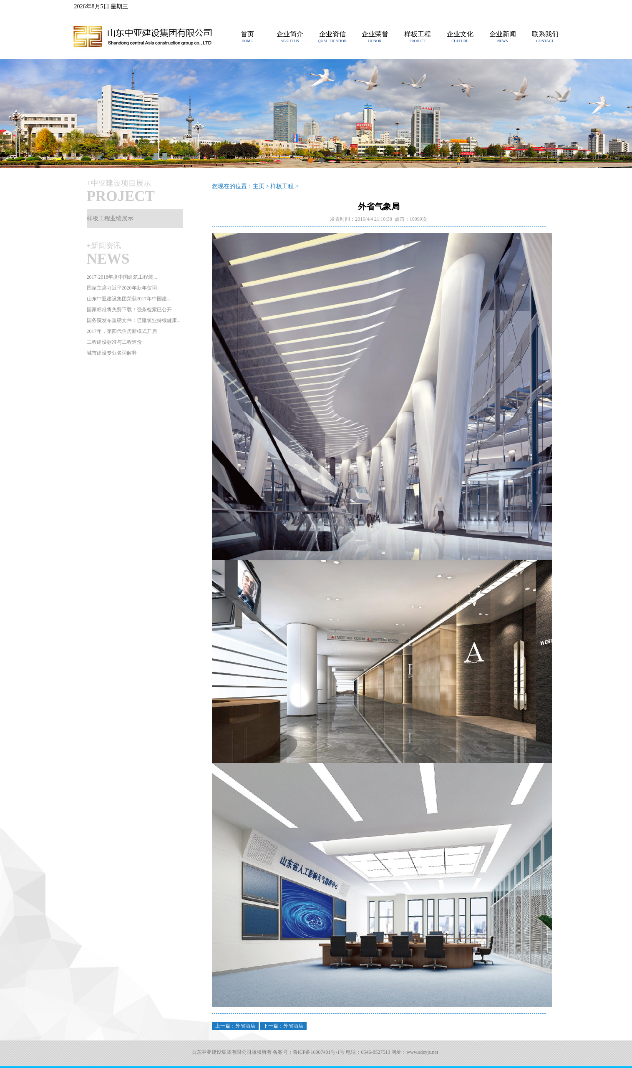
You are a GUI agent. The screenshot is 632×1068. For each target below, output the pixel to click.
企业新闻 (502, 34)
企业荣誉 (375, 34)
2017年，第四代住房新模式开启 (122, 331)
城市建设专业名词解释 (112, 353)
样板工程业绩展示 (110, 218)
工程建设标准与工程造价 (114, 342)
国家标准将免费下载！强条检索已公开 (129, 309)
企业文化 (460, 34)
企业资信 (332, 34)
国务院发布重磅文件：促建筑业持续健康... (134, 320)
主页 (258, 186)
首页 (247, 34)
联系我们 (545, 34)
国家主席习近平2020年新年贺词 (122, 288)
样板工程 (417, 34)
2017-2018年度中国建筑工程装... (122, 277)
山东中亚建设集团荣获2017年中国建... (129, 299)
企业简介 (290, 34)
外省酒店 (245, 1026)
